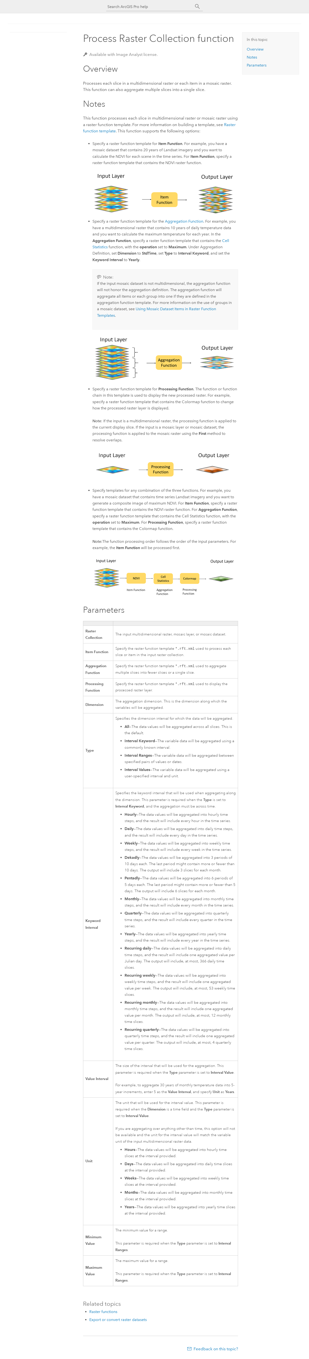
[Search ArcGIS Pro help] (149, 6)
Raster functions (103, 1312)
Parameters (257, 65)
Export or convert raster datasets (118, 1320)
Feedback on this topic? (216, 1349)
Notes (252, 57)
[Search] (197, 6)
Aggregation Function (184, 221)
